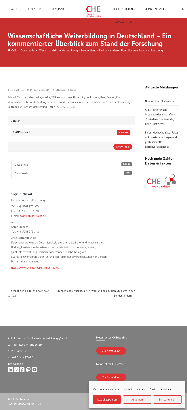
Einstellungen (167, 399)
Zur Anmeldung (111, 351)
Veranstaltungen (155, 9)
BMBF (58, 90)
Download (124, 132)
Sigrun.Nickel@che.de (33, 216)
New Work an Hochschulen (160, 101)
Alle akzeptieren (107, 399)
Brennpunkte (59, 9)
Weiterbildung (69, 90)
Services (119, 21)
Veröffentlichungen (125, 9)
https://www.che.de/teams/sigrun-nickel (35, 267)
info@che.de (15, 363)
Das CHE (14, 9)
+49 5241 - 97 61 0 (20, 357)
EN (131, 21)
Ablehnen (137, 399)
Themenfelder (34, 9)
